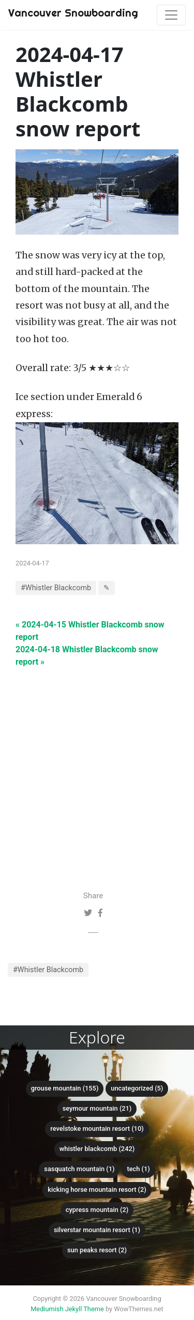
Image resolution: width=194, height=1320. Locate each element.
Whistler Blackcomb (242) (97, 1149)
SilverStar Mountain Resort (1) (97, 1230)
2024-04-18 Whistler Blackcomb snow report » (87, 655)
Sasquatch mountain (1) (79, 1169)
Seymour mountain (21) (97, 1108)
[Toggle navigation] (171, 15)
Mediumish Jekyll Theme (67, 1309)
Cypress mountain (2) (97, 1210)
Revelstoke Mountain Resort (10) (96, 1128)
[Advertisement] (97, 765)
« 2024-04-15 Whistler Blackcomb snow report (90, 631)
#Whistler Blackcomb (48, 969)
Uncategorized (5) (137, 1088)
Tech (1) (138, 1169)
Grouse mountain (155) (65, 1088)
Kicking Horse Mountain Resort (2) (97, 1189)
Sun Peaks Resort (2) (97, 1250)
